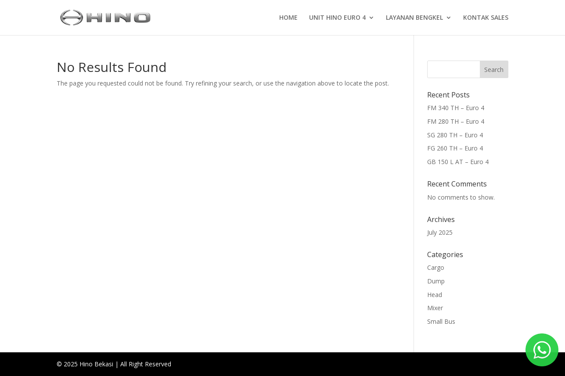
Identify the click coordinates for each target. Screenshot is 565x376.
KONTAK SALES (485, 17)
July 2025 (440, 232)
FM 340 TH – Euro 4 (455, 108)
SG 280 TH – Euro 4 (455, 135)
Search (494, 69)
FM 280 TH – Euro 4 (455, 121)
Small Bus (441, 321)
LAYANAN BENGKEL (414, 17)
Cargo (435, 267)
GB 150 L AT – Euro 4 (458, 162)
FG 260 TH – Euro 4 (455, 148)
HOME (288, 17)
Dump (436, 281)
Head (434, 294)
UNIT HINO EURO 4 (337, 17)
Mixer (435, 308)
